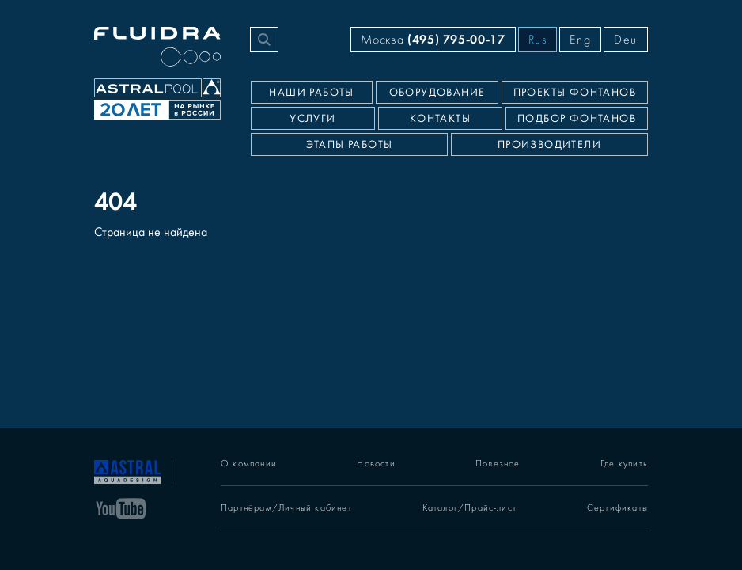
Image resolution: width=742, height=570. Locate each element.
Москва (433, 39)
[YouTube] (121, 507)
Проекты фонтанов (574, 92)
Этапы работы (349, 145)
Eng (580, 39)
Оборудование (437, 92)
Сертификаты (617, 508)
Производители (549, 145)
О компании (249, 463)
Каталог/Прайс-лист (469, 508)
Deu (626, 39)
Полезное (498, 463)
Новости (376, 463)
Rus (537, 39)
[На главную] (127, 470)
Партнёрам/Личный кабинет (286, 508)
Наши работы (311, 92)
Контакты (440, 118)
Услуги (312, 118)
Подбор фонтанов (576, 118)
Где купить (624, 463)
